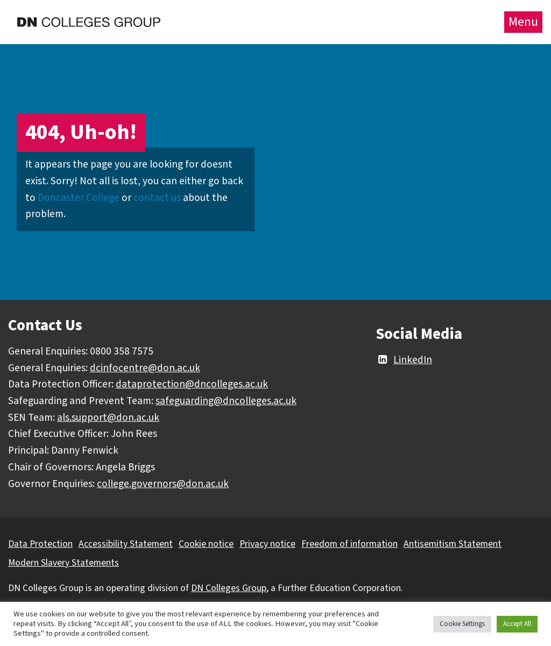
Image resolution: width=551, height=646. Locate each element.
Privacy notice (267, 544)
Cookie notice (206, 544)
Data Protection (40, 544)
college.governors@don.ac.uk (163, 483)
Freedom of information (349, 544)
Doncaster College (78, 197)
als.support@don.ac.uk (108, 417)
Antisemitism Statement (452, 544)
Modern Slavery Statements (63, 562)
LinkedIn (404, 359)
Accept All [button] (517, 624)
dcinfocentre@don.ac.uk (145, 368)
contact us (157, 197)
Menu (523, 21)
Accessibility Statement (126, 544)
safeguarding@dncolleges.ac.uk (226, 400)
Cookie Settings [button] (462, 624)
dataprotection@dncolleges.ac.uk (192, 384)
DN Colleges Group (228, 588)
